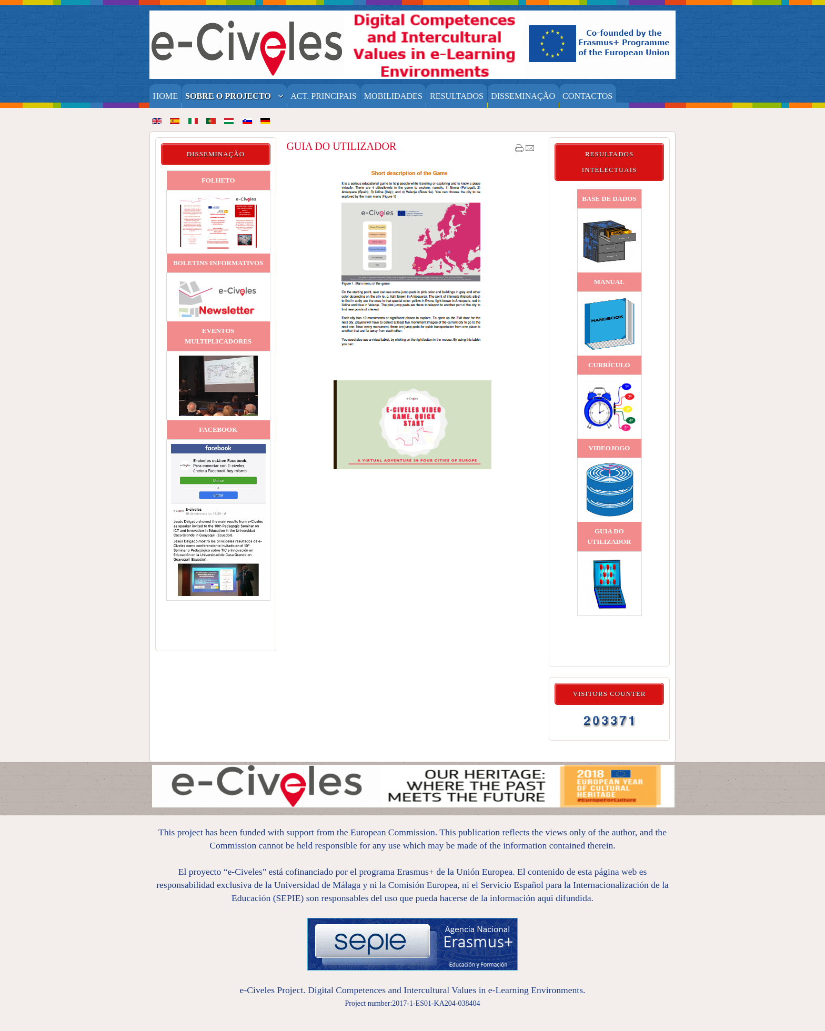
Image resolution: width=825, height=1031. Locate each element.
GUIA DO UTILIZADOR (341, 146)
